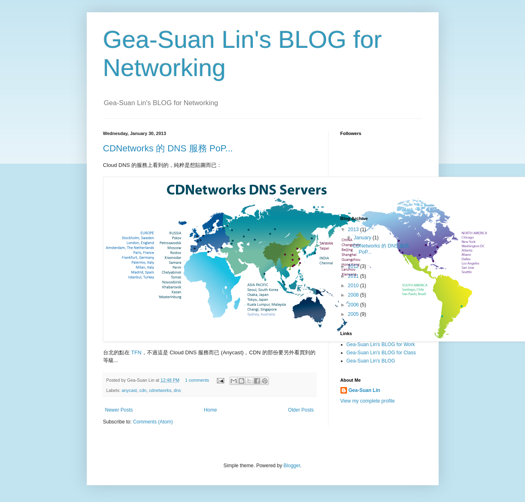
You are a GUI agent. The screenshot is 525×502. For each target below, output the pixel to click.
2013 (354, 229)
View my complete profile (367, 401)
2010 (354, 285)
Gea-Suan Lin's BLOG (371, 361)
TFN (136, 352)
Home (210, 410)
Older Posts (301, 410)
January (363, 238)
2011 (354, 276)
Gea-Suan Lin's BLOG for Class (381, 353)
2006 (354, 305)
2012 (354, 266)
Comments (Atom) (153, 422)
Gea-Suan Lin (364, 390)
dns (177, 390)
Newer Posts (119, 410)
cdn (143, 390)
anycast (129, 390)
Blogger (292, 465)
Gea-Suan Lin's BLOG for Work (381, 344)
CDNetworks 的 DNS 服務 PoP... (168, 148)
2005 (354, 314)
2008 (354, 295)
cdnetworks (160, 390)
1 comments (197, 380)
